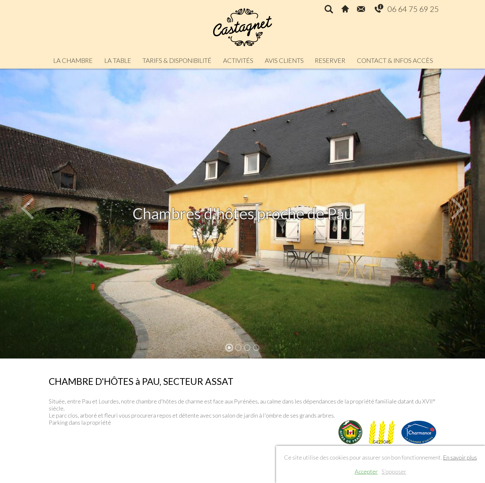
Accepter (366, 471)
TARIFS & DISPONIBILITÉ (177, 60)
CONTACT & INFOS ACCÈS (395, 60)
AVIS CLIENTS (284, 60)
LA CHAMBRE (73, 60)
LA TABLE (117, 60)
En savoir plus (460, 457)
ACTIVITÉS (238, 60)
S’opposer (394, 471)
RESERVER (330, 60)
